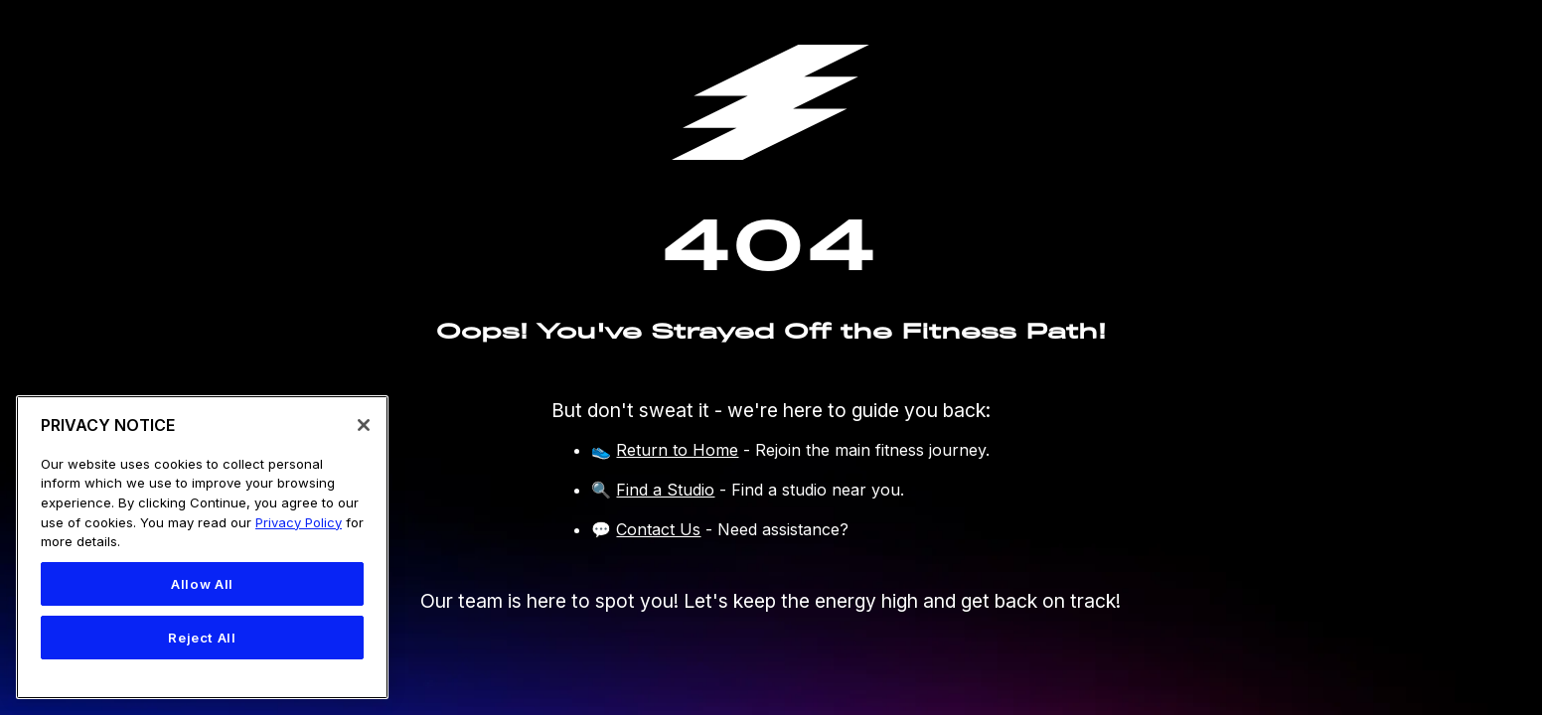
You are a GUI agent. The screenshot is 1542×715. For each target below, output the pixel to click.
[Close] (364, 425)
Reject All (202, 637)
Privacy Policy (298, 522)
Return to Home (677, 450)
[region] (202, 547)
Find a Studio (665, 490)
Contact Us (658, 529)
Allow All (202, 584)
